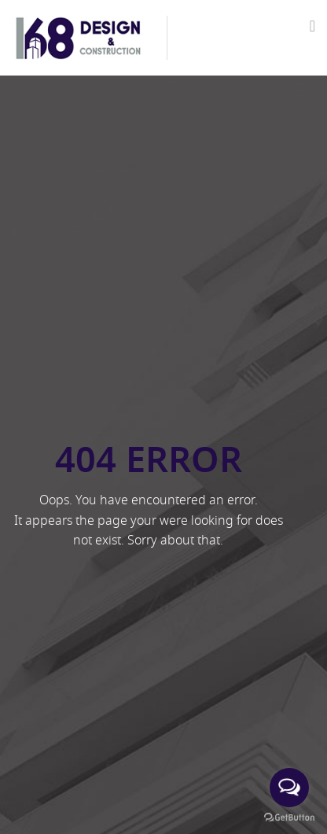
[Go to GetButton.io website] (289, 818)
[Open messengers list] (289, 787)
